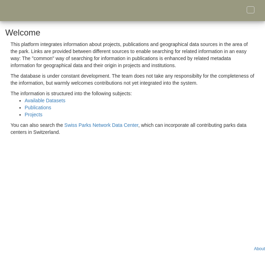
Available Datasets (45, 100)
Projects (34, 114)
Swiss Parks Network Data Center (101, 125)
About (259, 248)
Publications (38, 107)
